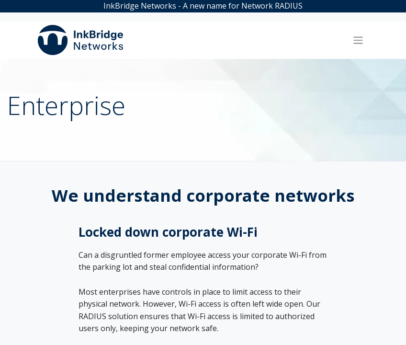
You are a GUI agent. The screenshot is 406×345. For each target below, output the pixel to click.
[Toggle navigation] (358, 40)
